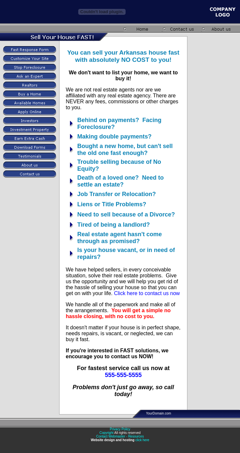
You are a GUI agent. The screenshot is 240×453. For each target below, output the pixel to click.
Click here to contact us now (147, 293)
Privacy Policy (120, 429)
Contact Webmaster (110, 436)
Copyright (106, 433)
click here (142, 440)
